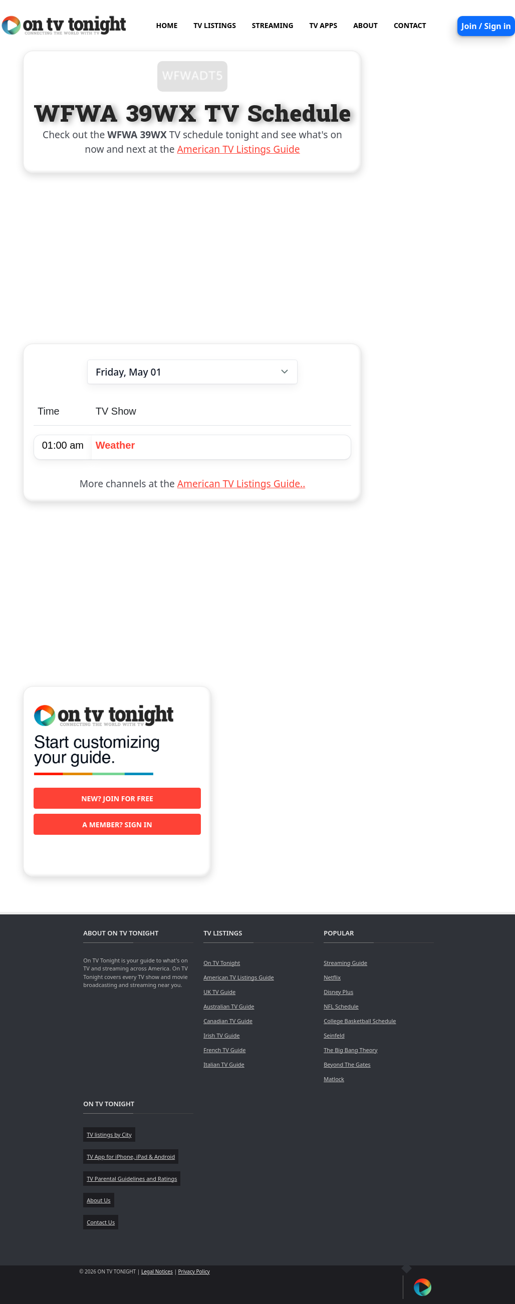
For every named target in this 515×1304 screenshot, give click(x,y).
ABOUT (365, 25)
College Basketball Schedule (360, 1021)
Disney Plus (338, 992)
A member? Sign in (117, 824)
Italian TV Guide (223, 1064)
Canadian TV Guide (227, 1021)
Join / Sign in (486, 26)
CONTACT (410, 25)
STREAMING (273, 25)
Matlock (334, 1079)
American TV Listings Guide (238, 149)
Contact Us (101, 1222)
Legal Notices (157, 1271)
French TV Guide (224, 1050)
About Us (98, 1200)
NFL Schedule (341, 1006)
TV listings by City (109, 1134)
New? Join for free (117, 798)
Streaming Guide (345, 962)
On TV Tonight (221, 962)
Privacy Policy (194, 1271)
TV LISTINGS (214, 25)
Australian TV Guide (228, 1006)
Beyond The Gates (347, 1064)
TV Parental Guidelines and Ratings (132, 1178)
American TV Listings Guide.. (241, 483)
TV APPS (324, 25)
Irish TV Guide (221, 1035)
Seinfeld (334, 1035)
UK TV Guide (219, 992)
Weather (115, 445)
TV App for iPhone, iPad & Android (131, 1156)
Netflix (332, 977)
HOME (166, 25)
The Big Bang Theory (350, 1050)
